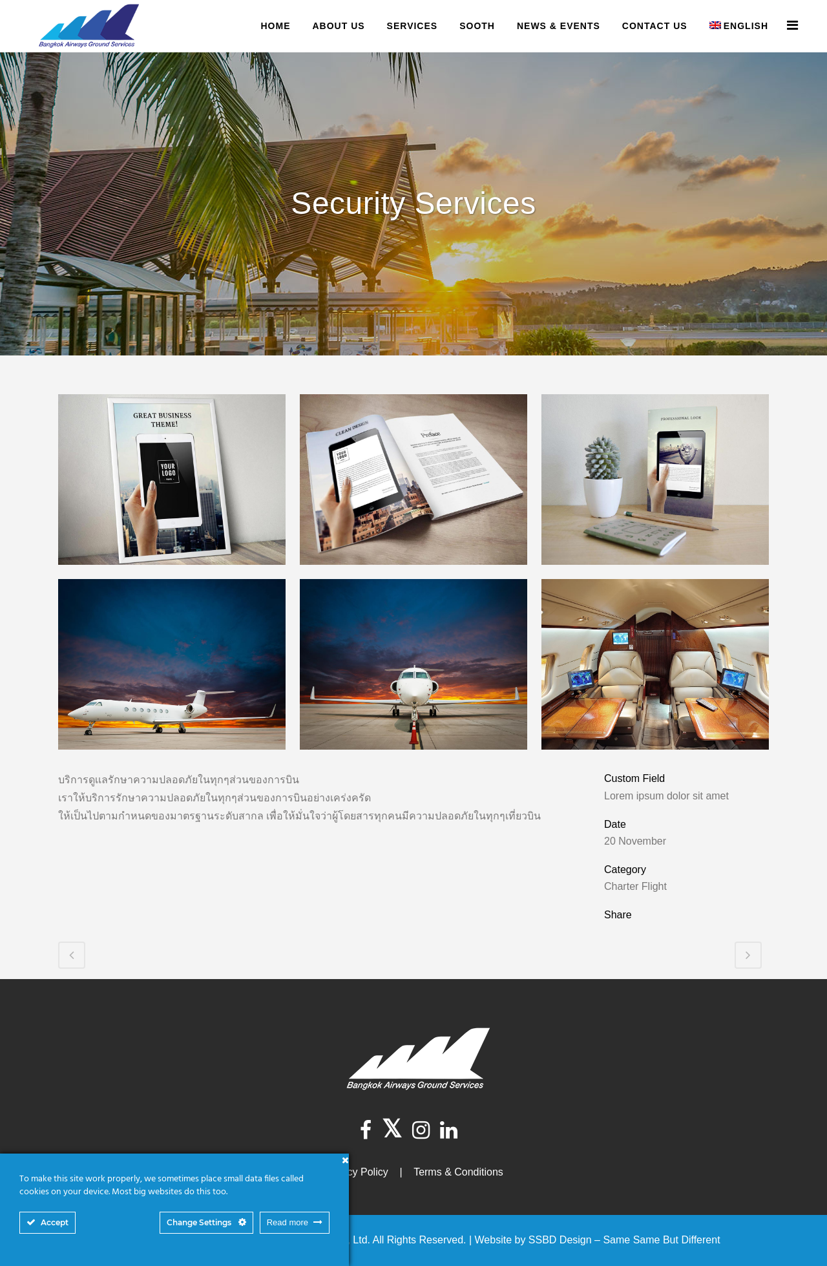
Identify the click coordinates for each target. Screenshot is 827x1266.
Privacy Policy (356, 1171)
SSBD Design (560, 1239)
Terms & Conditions (458, 1171)
